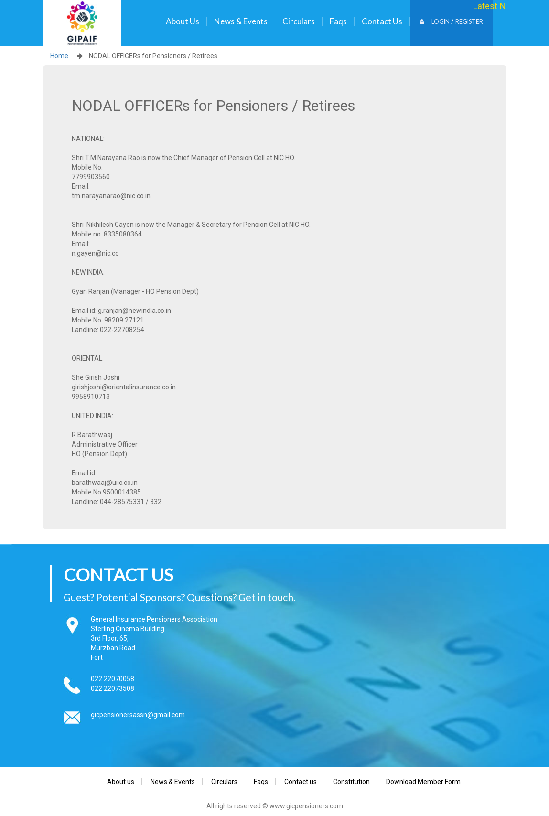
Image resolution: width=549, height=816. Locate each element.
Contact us (382, 21)
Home (59, 56)
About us (182, 21)
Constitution (351, 781)
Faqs (338, 21)
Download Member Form (423, 781)
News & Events (241, 21)
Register (469, 21)
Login (435, 21)
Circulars (298, 21)
